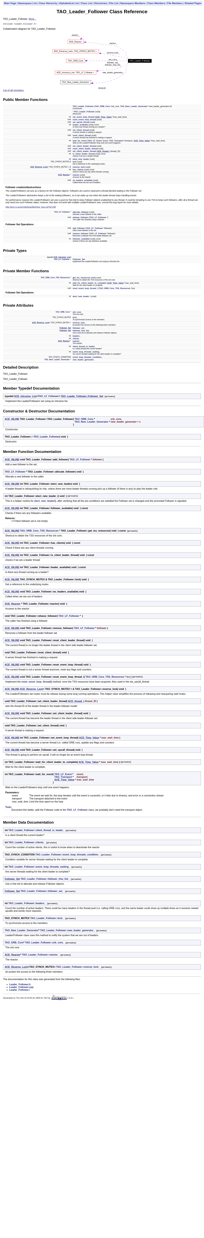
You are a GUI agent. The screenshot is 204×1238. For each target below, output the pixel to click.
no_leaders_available (83, 181)
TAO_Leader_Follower (83, 107)
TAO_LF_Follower (62, 212)
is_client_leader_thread (84, 154)
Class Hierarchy (48, 3)
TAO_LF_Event (95, 141)
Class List (86, 3)
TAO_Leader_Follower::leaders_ (27, 903)
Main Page (10, 3)
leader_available (80, 125)
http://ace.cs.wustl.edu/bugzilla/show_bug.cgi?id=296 (30, 207)
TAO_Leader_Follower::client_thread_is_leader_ (36, 830)
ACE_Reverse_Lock (38, 167)
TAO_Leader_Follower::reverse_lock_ (78, 967)
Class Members (156, 3)
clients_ (76, 339)
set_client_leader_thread (84, 146)
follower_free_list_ (81, 331)
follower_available (81, 239)
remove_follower (80, 234)
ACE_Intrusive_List (62, 258)
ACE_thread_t (103, 152)
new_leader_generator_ (84, 360)
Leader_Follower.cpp (21, 987)
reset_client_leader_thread (85, 149)
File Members (175, 3)
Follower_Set (79, 260)
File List (113, 3)
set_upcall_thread (81, 122)
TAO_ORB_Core (102, 107)
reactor (76, 175)
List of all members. (13, 90)
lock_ (75, 318)
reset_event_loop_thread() (36, 682)
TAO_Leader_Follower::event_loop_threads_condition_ (67, 855)
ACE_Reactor (64, 175)
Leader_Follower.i (19, 990)
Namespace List (27, 3)
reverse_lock (79, 167)
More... (32, 19)
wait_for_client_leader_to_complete (89, 283)
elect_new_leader (81, 159)
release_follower (80, 218)
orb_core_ (77, 312)
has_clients (78, 170)
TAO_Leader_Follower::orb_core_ (44, 943)
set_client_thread (81, 130)
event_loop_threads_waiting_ (86, 352)
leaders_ (77, 336)
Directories (100, 3)
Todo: (8, 807)
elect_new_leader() (45, 501)
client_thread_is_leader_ (84, 347)
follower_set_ (79, 328)
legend (102, 88)
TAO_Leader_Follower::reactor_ (40, 955)
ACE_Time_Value (103, 117)
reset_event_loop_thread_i (85, 289)
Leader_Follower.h (20, 985)
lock (75, 162)
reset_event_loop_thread (84, 120)
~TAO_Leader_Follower (84, 112)
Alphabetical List (69, 3)
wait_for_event (80, 141)
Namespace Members (132, 3)
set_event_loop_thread (83, 117)
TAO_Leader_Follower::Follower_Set (82, 396)
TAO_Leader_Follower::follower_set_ (42, 891)
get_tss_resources (81, 278)
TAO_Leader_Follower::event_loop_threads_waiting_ (39, 867)
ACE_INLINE (12, 419)
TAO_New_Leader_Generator (134, 107)
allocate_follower (81, 212)
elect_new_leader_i (82, 297)
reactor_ (76, 341)
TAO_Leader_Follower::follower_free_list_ (45, 879)
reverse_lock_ (79, 323)
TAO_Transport (116, 141)
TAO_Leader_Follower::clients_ (26, 843)
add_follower (79, 229)
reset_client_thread (82, 136)
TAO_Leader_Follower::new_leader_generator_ (67, 931)
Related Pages (193, 3)
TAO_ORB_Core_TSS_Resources (55, 278)
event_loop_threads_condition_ (88, 357)
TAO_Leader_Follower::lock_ (47, 918)
